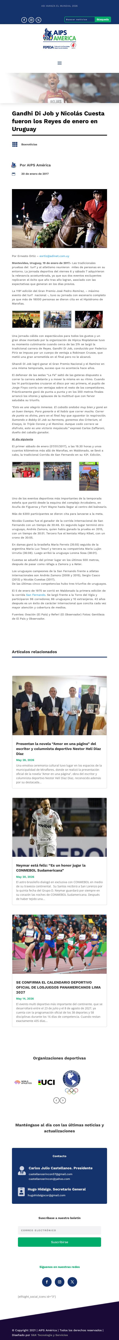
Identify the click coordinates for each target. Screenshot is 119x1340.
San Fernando (35, 594)
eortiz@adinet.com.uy (54, 256)
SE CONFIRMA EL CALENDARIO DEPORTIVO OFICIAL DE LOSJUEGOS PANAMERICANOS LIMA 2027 (58, 987)
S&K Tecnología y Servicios (49, 1335)
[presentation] (56, 1101)
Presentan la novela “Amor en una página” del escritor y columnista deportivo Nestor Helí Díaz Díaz (58, 749)
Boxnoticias (29, 144)
